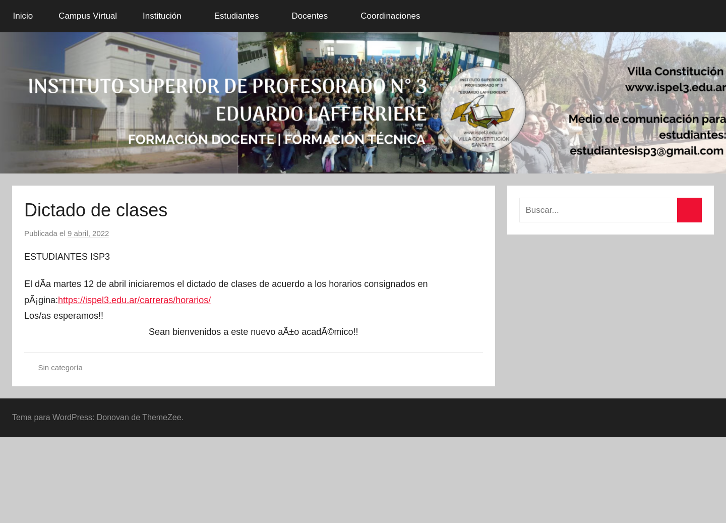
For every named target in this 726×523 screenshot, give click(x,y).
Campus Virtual (87, 16)
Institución (168, 16)
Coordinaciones (395, 16)
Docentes (315, 16)
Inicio (23, 16)
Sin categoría (60, 367)
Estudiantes (242, 16)
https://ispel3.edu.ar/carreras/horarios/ (134, 300)
